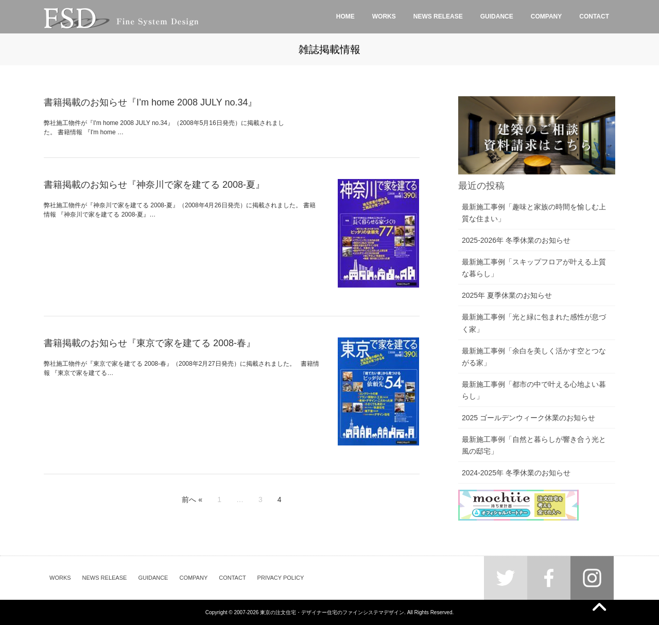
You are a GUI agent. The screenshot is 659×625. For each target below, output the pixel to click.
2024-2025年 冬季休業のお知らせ (516, 473)
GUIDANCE (153, 578)
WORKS (60, 578)
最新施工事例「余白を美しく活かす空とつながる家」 (534, 357)
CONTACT (232, 578)
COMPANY (193, 578)
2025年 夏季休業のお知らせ (507, 295)
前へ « (192, 499)
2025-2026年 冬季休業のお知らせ (516, 240)
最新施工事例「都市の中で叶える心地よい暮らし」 (534, 390)
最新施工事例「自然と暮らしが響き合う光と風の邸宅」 (534, 445)
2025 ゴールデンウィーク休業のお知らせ (528, 418)
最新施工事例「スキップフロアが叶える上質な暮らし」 (534, 268)
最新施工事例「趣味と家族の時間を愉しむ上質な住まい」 (534, 213)
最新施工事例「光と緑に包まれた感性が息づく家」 (534, 323)
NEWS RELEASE (104, 578)
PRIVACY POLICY (280, 578)
